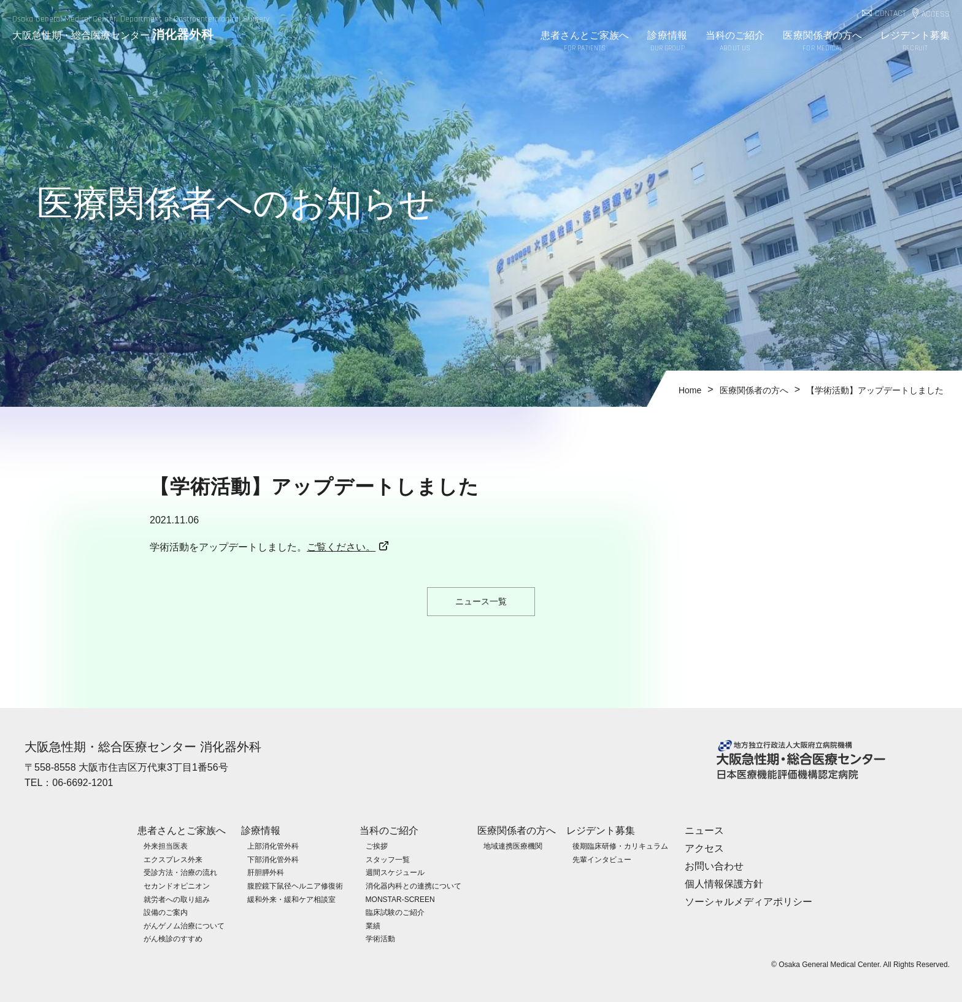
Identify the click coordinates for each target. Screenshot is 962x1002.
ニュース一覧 (481, 601)
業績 (373, 925)
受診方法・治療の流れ (180, 872)
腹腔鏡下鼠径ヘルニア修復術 (295, 885)
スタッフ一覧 (388, 859)
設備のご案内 (166, 912)
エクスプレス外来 (173, 859)
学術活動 (380, 938)
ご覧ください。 (341, 547)
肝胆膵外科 (265, 872)
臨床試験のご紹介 (395, 912)
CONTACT (890, 13)
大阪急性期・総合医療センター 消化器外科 (143, 746)
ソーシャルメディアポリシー (748, 901)
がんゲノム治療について (184, 925)
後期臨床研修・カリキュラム (620, 845)
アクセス (704, 847)
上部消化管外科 (273, 845)
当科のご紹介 (735, 42)
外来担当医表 (166, 845)
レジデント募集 (915, 42)
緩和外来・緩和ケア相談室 (291, 899)
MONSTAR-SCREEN (400, 899)
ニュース (704, 830)
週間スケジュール (395, 872)
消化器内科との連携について (413, 885)
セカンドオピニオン (177, 885)
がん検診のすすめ (173, 938)
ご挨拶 (377, 845)
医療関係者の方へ (822, 42)
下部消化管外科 (273, 859)
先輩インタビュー (601, 859)
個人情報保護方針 (724, 883)
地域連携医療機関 (512, 845)
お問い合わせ (714, 865)
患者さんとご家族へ (585, 42)
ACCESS (936, 14)
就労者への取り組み (177, 899)
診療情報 (667, 42)
